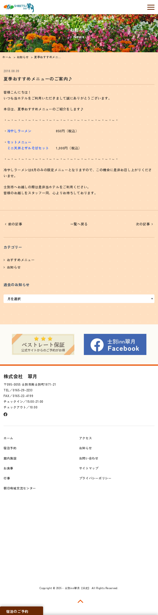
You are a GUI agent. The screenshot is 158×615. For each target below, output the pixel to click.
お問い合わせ (89, 458)
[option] (43, 344)
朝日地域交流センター (20, 488)
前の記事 (15, 224)
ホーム (8, 438)
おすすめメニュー (21, 259)
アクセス (85, 438)
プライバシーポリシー (95, 478)
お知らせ (14, 267)
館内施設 (10, 458)
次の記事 (143, 224)
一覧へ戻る (79, 224)
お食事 (8, 468)
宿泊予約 (10, 448)
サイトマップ (89, 468)
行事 (7, 478)
